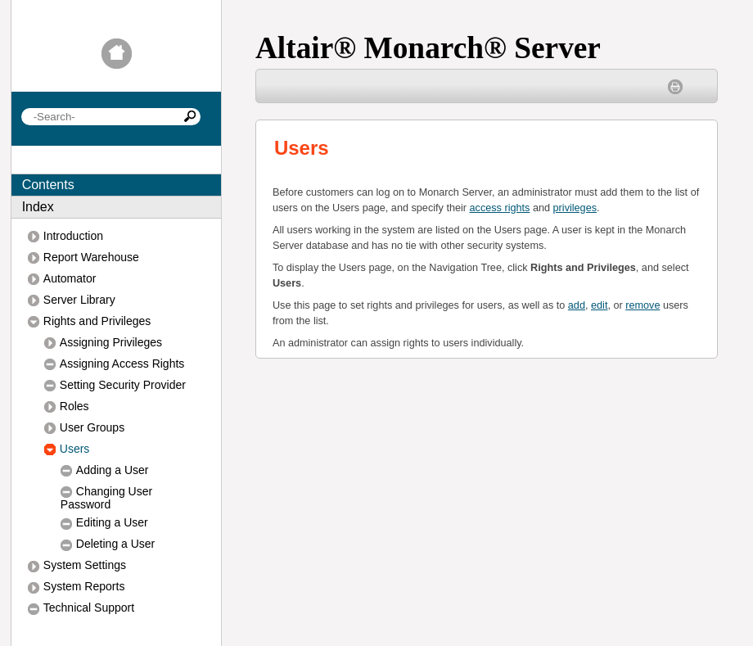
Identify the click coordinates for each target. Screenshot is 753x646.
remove (642, 305)
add (576, 305)
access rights (500, 208)
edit (599, 305)
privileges (575, 208)
